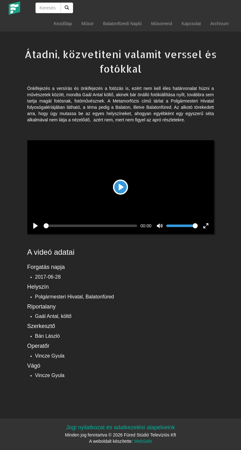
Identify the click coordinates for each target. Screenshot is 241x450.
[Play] (120, 187)
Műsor (88, 23)
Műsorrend (161, 23)
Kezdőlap (63, 23)
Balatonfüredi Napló (122, 23)
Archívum (219, 23)
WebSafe (143, 441)
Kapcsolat (191, 23)
